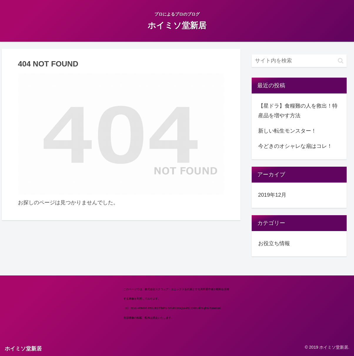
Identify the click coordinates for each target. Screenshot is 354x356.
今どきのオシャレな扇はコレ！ (295, 146)
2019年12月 (272, 195)
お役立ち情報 (274, 243)
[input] (299, 60)
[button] (340, 60)
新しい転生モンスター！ (287, 131)
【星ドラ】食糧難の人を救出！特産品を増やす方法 (298, 110)
